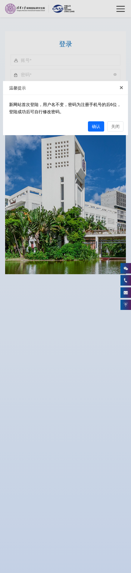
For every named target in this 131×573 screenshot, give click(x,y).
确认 (96, 126)
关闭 (115, 126)
